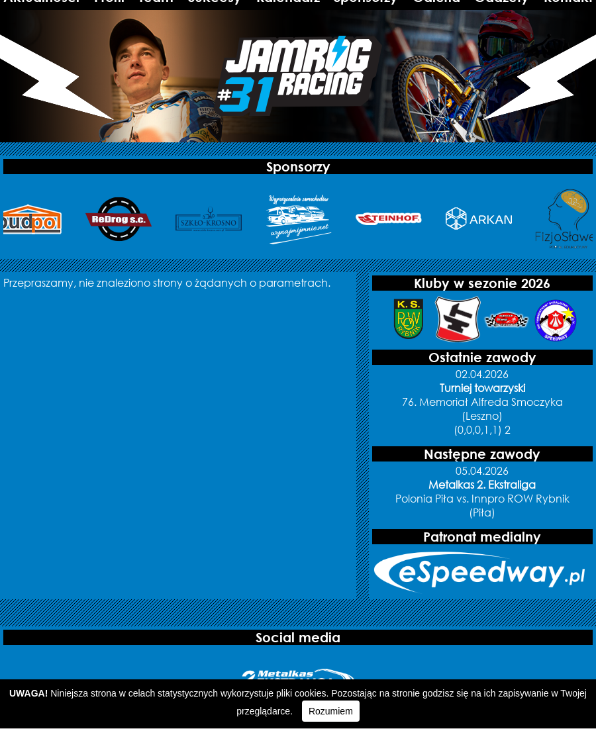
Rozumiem (331, 711)
